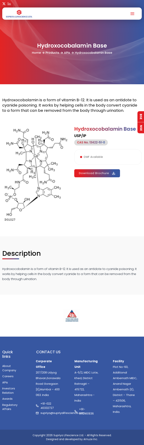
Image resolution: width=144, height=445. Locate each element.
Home (36, 53)
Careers (8, 376)
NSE (141, 128)
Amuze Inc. (90, 439)
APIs (67, 53)
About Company (9, 368)
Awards (7, 399)
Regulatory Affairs (9, 407)
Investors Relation (8, 390)
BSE (140, 116)
